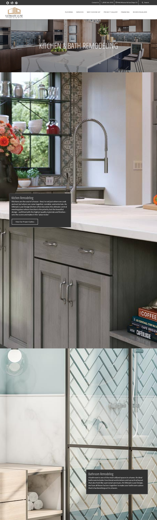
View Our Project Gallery (24, 222)
